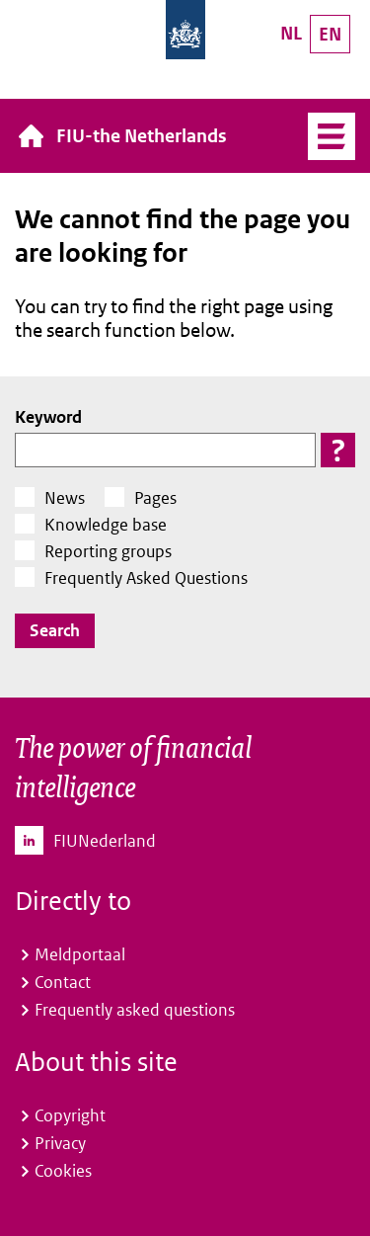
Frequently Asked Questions (146, 578)
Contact (63, 982)
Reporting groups (108, 551)
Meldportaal (80, 954)
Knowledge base (105, 525)
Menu (331, 136)
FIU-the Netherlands (141, 135)
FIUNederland (104, 841)
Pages (155, 498)
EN (330, 34)
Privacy (60, 1143)
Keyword (48, 417)
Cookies (63, 1171)
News (64, 498)
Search (55, 630)
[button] (338, 450)
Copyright (70, 1115)
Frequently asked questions (135, 1010)
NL (291, 33)
